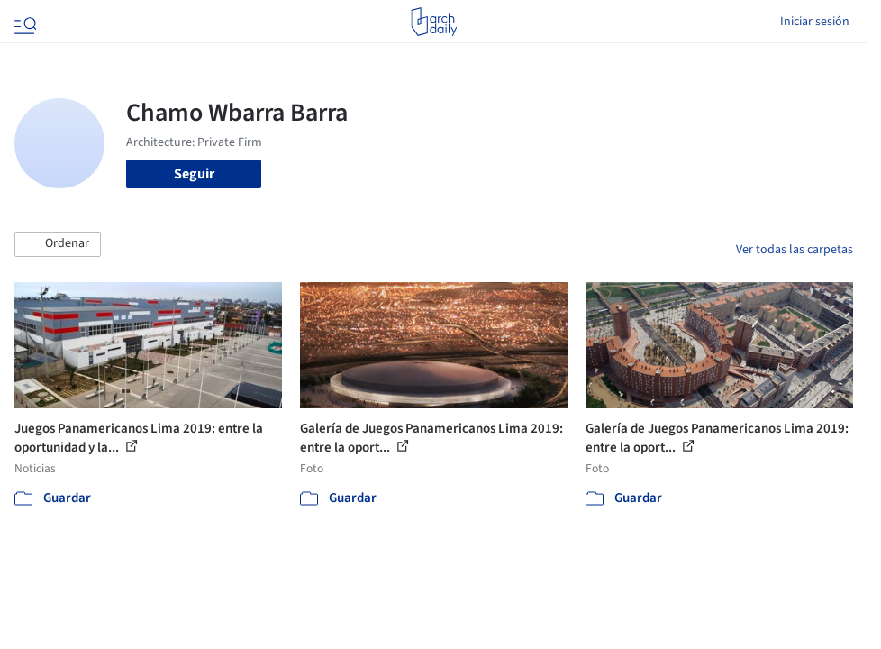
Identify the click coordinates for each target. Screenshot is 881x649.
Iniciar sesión (814, 21)
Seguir (194, 174)
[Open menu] (23, 21)
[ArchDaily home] (434, 21)
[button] (57, 244)
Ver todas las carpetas (794, 249)
